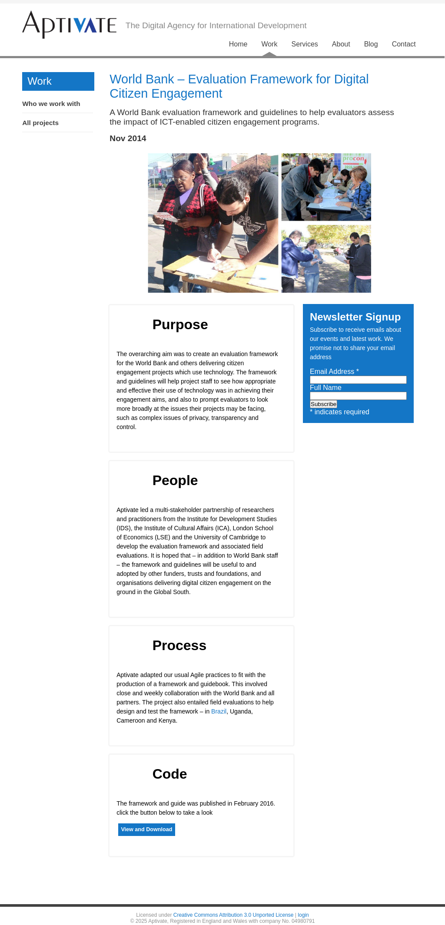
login (303, 915)
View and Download (146, 829)
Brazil (218, 711)
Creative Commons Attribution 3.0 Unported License (233, 915)
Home (238, 44)
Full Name (326, 387)
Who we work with (51, 103)
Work (269, 44)
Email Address (334, 371)
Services (304, 44)
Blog (371, 44)
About (341, 44)
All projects (40, 122)
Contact (404, 44)
